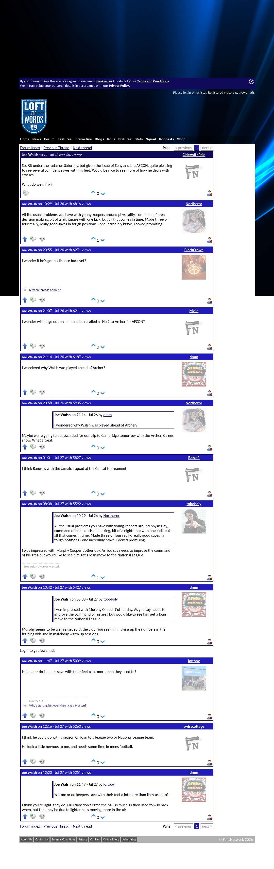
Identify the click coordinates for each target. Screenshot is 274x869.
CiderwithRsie (194, 154)
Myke (194, 310)
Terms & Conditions (63, 839)
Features (64, 139)
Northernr (194, 203)
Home (25, 139)
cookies (102, 81)
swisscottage (194, 726)
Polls (111, 139)
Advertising (129, 839)
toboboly (194, 503)
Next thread (82, 147)
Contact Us (42, 839)
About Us (26, 839)
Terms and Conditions (153, 81)
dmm (194, 357)
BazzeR (194, 457)
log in (187, 92)
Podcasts (166, 139)
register (201, 92)
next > (207, 147)
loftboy (194, 660)
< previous (183, 147)
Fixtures (125, 139)
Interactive (83, 139)
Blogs (99, 139)
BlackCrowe (194, 250)
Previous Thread (56, 147)
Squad (151, 139)
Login (24, 650)
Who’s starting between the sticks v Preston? (57, 705)
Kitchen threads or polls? (45, 290)
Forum (49, 139)
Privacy (83, 839)
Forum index (30, 147)
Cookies (95, 839)
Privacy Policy (119, 85)
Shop (181, 139)
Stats (139, 139)
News (37, 139)
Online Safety (111, 839)
